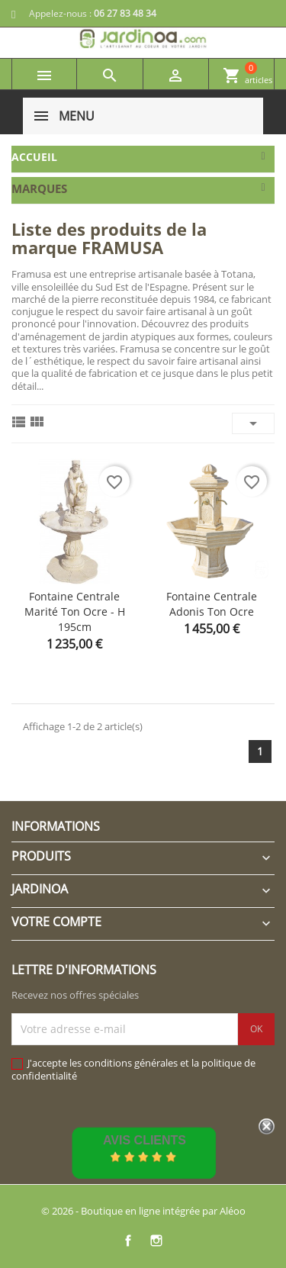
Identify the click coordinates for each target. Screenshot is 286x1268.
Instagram (157, 1241)
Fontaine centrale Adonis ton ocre (211, 604)
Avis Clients (144, 1140)
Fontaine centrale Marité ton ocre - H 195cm (74, 611)
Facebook (129, 1241)
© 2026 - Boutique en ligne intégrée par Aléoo (143, 1211)
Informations (55, 826)
